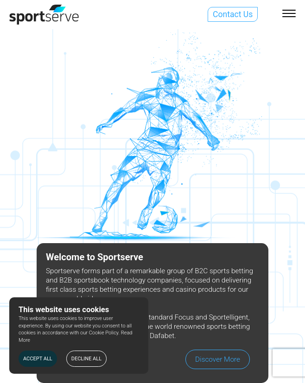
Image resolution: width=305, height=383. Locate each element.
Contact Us (233, 14)
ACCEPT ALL (37, 359)
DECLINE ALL (86, 359)
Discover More (217, 359)
